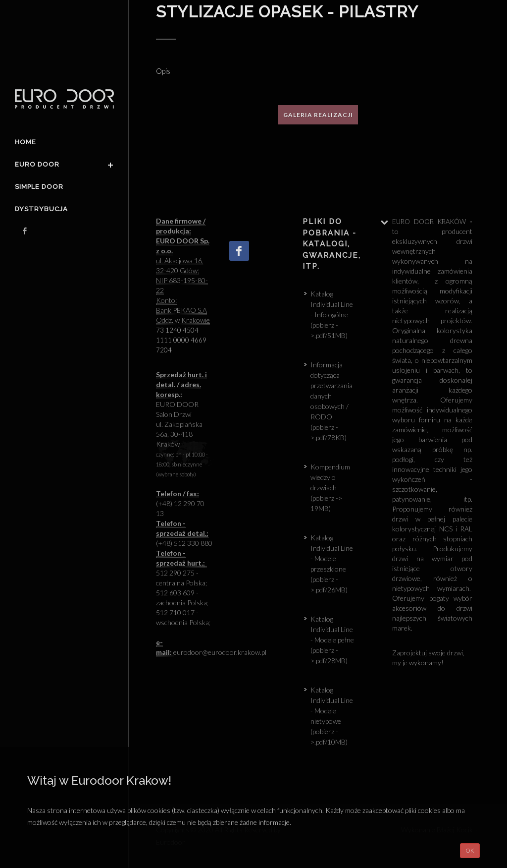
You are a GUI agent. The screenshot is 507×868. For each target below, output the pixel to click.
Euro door (37, 164)
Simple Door (39, 186)
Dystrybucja (41, 209)
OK (469, 850)
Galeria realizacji (318, 114)
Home (25, 142)
